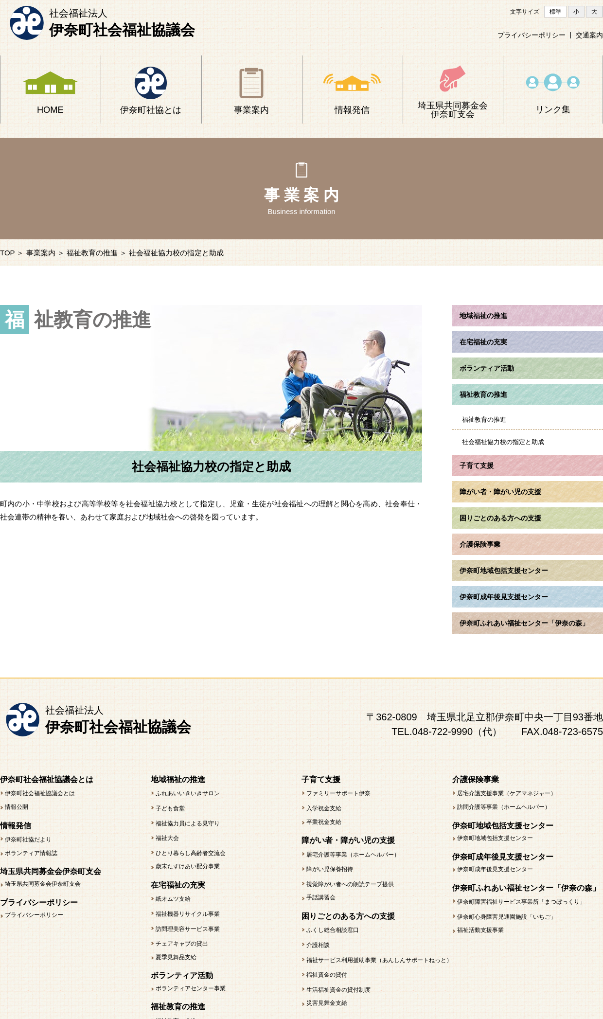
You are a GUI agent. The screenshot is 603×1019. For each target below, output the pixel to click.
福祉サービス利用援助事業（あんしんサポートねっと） (379, 960)
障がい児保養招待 (329, 869)
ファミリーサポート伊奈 (338, 793)
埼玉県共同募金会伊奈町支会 (43, 884)
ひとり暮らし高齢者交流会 (191, 853)
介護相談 (318, 945)
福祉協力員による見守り (188, 823)
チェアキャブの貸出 (182, 944)
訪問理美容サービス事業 (188, 929)
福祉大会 (167, 838)
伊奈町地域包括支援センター (495, 838)
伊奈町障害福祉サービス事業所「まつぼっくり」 (521, 902)
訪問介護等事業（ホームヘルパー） (503, 807)
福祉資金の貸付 (326, 975)
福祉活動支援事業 (480, 930)
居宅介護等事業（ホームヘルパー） (353, 855)
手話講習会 (321, 897)
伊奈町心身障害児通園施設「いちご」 (506, 917)
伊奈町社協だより (28, 839)
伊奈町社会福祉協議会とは (40, 793)
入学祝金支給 (323, 808)
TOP (7, 253)
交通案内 (589, 35)
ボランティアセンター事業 (191, 988)
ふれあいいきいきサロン (188, 793)
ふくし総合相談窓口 (332, 930)
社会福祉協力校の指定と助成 (503, 442)
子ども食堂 (170, 808)
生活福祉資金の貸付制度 (338, 990)
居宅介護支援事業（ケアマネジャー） (506, 793)
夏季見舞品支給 (176, 957)
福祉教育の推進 (92, 253)
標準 (555, 11)
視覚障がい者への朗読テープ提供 (350, 884)
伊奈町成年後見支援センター (495, 869)
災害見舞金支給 (326, 1003)
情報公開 (16, 807)
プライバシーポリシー (531, 35)
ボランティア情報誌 (31, 853)
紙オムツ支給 (173, 899)
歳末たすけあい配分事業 (188, 866)
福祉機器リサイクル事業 (188, 914)
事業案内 (40, 253)
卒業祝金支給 (323, 822)
